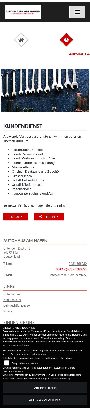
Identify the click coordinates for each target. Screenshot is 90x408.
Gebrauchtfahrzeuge (16, 305)
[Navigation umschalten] (77, 12)
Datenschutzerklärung (19, 345)
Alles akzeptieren (45, 400)
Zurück (16, 216)
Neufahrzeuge (12, 299)
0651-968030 (78, 263)
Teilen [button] (47, 216)
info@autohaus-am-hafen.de (68, 275)
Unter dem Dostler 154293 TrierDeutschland (16, 252)
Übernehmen (45, 388)
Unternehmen (12, 294)
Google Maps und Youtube (25, 363)
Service (8, 311)
